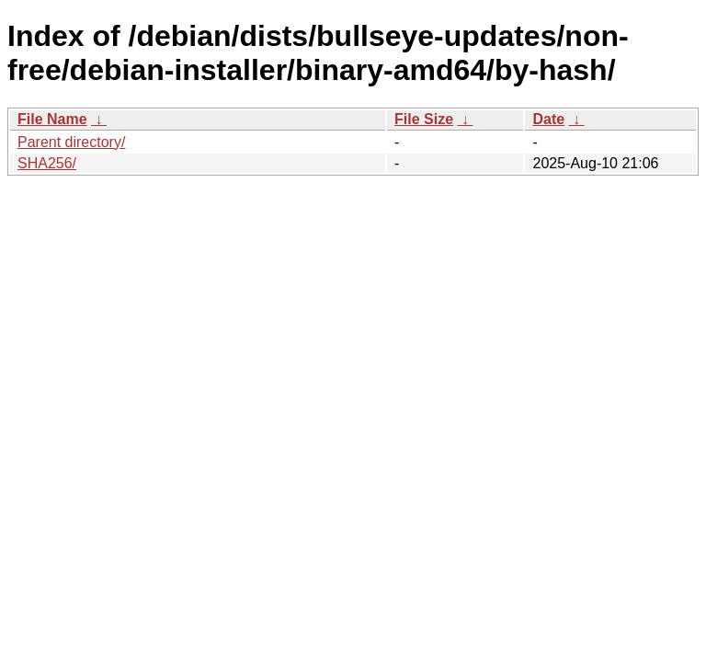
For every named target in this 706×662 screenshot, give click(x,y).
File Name (52, 119)
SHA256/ (46, 163)
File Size (423, 119)
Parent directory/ (71, 142)
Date (548, 119)
